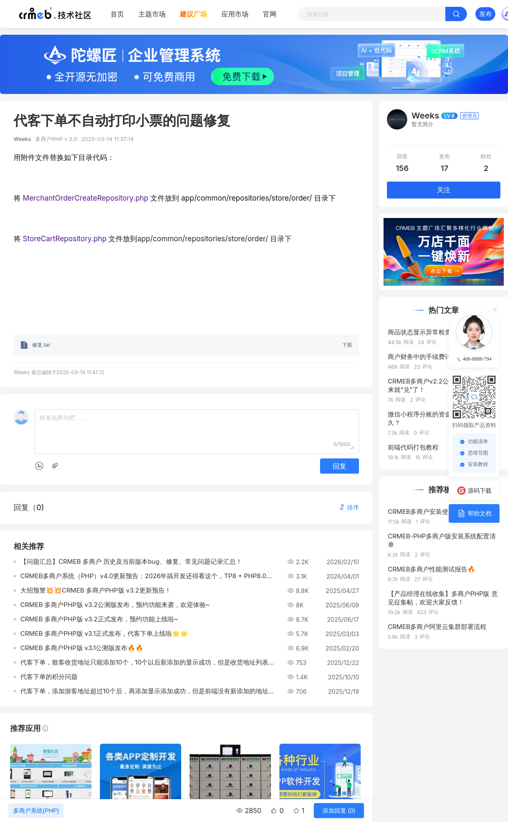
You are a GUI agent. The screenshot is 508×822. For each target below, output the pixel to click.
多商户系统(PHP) (36, 810)
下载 (347, 345)
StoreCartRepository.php (66, 238)
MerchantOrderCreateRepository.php (86, 198)
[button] (349, 507)
